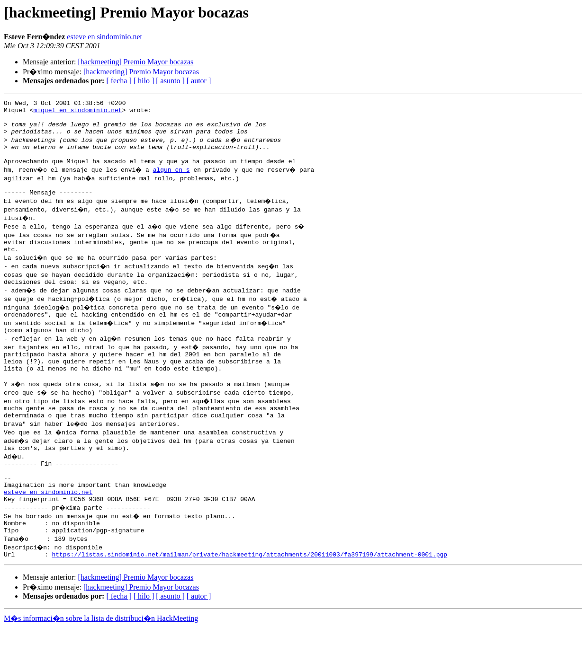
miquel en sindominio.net (77, 112)
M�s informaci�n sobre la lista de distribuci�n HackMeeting (101, 662)
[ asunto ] (170, 81)
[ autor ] (199, 81)
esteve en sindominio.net (104, 37)
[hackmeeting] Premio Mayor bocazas (135, 62)
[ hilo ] (144, 81)
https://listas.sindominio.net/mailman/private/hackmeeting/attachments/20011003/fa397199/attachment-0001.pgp (249, 598)
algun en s (173, 181)
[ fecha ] (118, 81)
